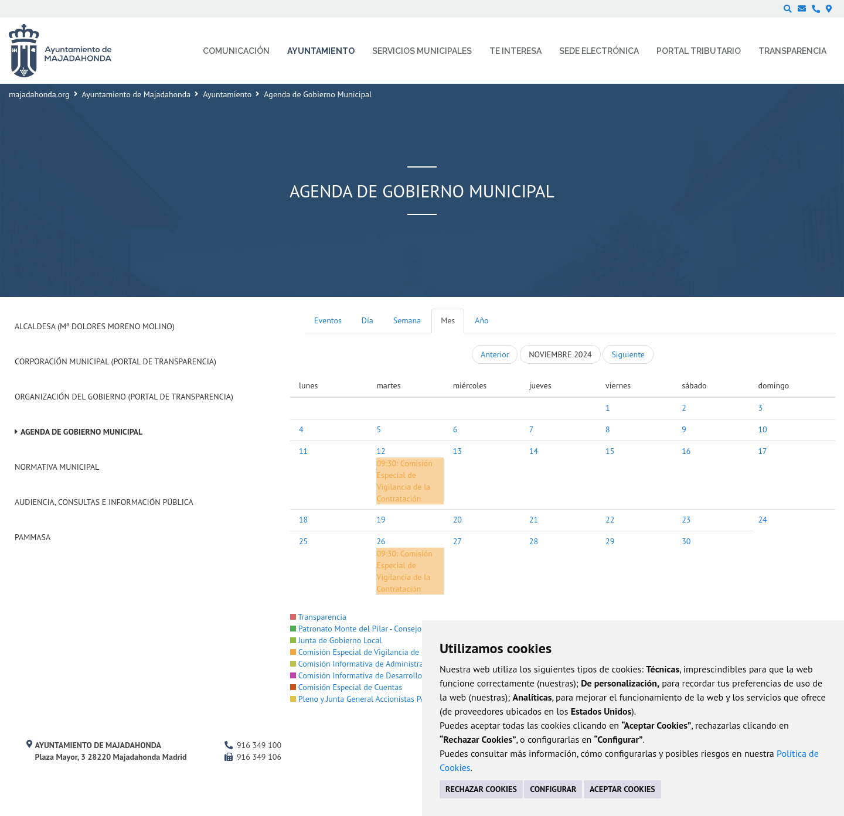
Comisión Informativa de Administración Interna (377, 663)
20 (457, 519)
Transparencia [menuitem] (792, 51)
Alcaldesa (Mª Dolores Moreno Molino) (95, 326)
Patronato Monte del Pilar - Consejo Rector (368, 628)
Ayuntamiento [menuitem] (321, 51)
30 (686, 541)
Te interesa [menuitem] (515, 51)
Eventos (328, 320)
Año (481, 320)
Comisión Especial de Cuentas (346, 687)
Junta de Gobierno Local (336, 640)
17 (762, 451)
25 (303, 541)
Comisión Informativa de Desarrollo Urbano (370, 675)
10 (762, 429)
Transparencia (318, 617)
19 (380, 519)
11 (303, 451)
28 (533, 541)
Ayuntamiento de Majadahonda (136, 94)
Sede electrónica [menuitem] (599, 51)
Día (367, 320)
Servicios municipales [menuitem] (422, 51)
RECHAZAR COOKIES (481, 789)
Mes (448, 320)
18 (303, 519)
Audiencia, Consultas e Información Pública (104, 502)
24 (762, 519)
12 (380, 451)
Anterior (495, 354)
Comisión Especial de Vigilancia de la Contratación (382, 652)
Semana (407, 320)
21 (533, 519)
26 (380, 541)
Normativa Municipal (57, 467)
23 (686, 519)
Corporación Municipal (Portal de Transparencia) (115, 361)
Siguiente (627, 354)
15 (609, 451)
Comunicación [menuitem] (236, 51)
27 (457, 541)
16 (686, 451)
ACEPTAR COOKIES (622, 789)
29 (609, 541)
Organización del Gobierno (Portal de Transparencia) (124, 396)
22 (609, 519)
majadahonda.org (39, 94)
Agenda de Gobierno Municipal (81, 431)
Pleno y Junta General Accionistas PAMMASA (371, 699)
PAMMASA (32, 537)
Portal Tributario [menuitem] (698, 51)
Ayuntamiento (227, 94)
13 (457, 451)
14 (533, 451)
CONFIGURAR (553, 789)
